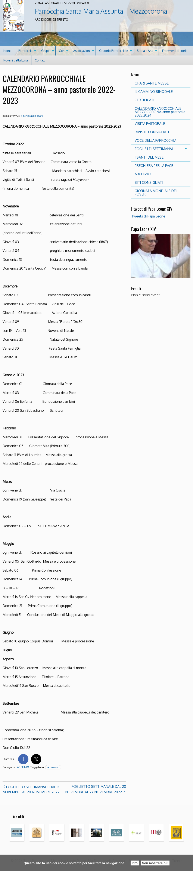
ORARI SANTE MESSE (152, 83)
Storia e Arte (145, 51)
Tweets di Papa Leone (148, 216)
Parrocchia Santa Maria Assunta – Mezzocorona (101, 11)
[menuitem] (7, 50)
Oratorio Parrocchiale (113, 51)
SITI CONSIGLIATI (149, 182)
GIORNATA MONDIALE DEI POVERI (156, 192)
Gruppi (45, 51)
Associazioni (81, 51)
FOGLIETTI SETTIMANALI (155, 149)
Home (7, 51)
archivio (23, 767)
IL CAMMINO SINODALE (154, 91)
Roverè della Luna (15, 60)
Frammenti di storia (174, 51)
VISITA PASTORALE (150, 123)
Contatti (40, 60)
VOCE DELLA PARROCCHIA (155, 140)
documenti (53, 767)
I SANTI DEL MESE (149, 157)
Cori (62, 51)
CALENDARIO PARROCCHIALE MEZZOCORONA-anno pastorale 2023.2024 (160, 111)
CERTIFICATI (144, 100)
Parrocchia (25, 51)
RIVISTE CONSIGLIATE (152, 132)
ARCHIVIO (143, 174)
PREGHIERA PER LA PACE (154, 165)
